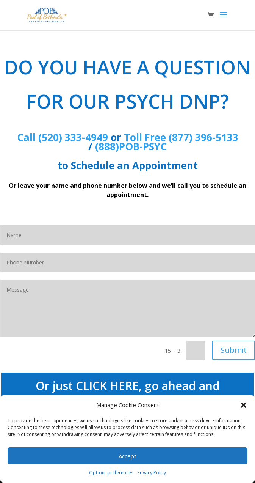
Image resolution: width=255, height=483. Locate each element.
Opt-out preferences (111, 472)
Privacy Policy (151, 472)
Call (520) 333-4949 (62, 137)
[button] (243, 405)
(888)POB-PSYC (131, 146)
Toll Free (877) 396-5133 (181, 137)
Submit (234, 350)
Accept (127, 456)
